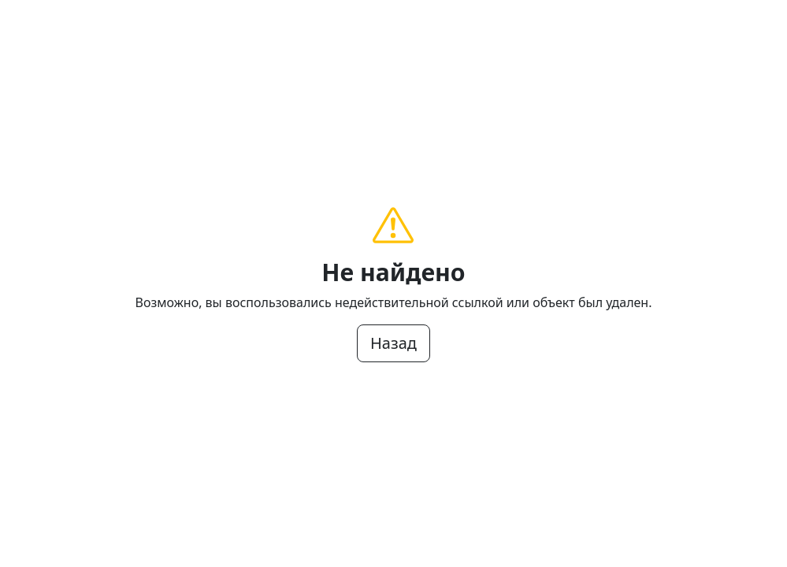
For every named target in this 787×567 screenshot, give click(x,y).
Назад (393, 343)
